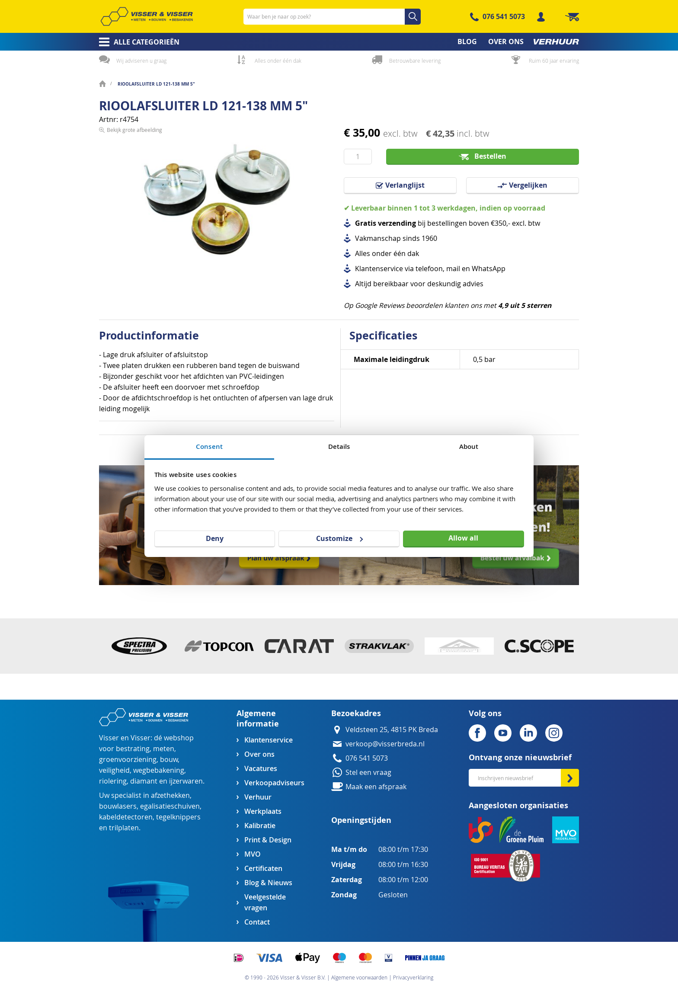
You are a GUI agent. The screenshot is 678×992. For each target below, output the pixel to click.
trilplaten (124, 827)
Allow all (463, 538)
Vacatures (260, 768)
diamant (143, 781)
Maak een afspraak (375, 786)
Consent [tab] (209, 446)
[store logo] (146, 16)
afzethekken (170, 795)
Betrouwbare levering (415, 60)
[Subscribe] (570, 778)
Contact (257, 922)
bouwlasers (118, 806)
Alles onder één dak (278, 60)
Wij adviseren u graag (141, 60)
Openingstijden (361, 820)
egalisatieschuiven (170, 806)
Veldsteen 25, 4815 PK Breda (391, 729)
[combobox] (332, 17)
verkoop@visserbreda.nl (385, 744)
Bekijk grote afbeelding (134, 279)
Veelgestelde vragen (265, 902)
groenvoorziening (128, 759)
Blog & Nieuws (268, 882)
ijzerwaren (186, 781)
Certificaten (263, 868)
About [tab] (469, 446)
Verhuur (258, 797)
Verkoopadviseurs (274, 782)
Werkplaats (262, 811)
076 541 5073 (504, 16)
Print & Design (267, 840)
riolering (113, 781)
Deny (215, 538)
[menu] (339, 42)
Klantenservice (268, 740)
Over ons (259, 754)
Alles (362, 253)
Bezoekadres (356, 713)
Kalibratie (259, 825)
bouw (169, 759)
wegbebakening (158, 770)
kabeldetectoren (126, 817)
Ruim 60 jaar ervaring (554, 60)
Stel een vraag (368, 772)
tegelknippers (178, 817)
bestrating (133, 748)
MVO (252, 854)
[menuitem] (136, 42)
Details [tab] (339, 446)
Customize (339, 538)
